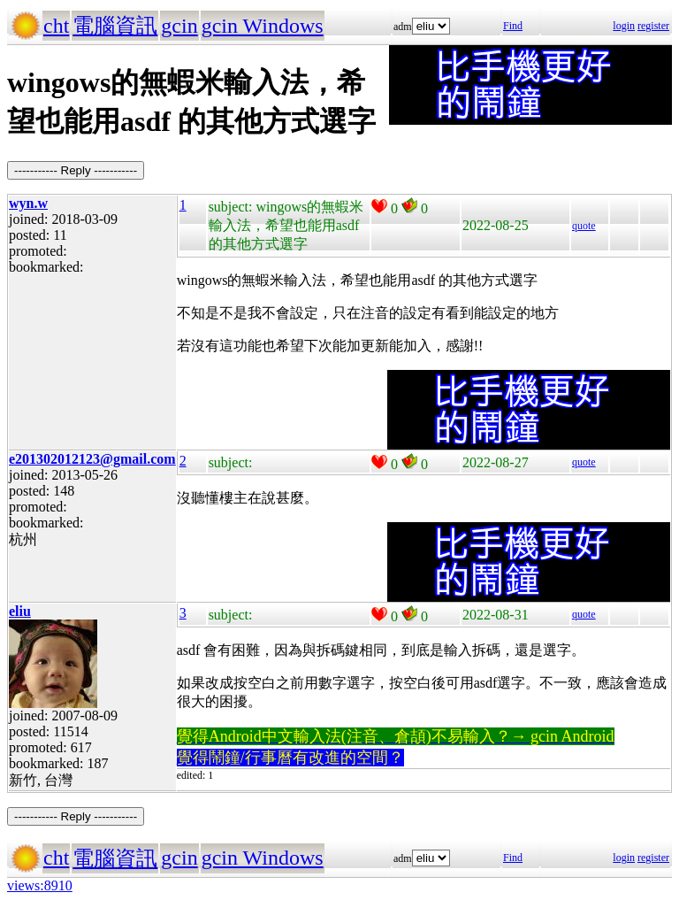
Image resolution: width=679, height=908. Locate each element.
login (624, 25)
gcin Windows (263, 25)
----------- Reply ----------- (75, 170)
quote (584, 225)
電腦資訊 (114, 25)
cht (56, 25)
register (653, 25)
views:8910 (39, 885)
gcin (179, 25)
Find (513, 25)
